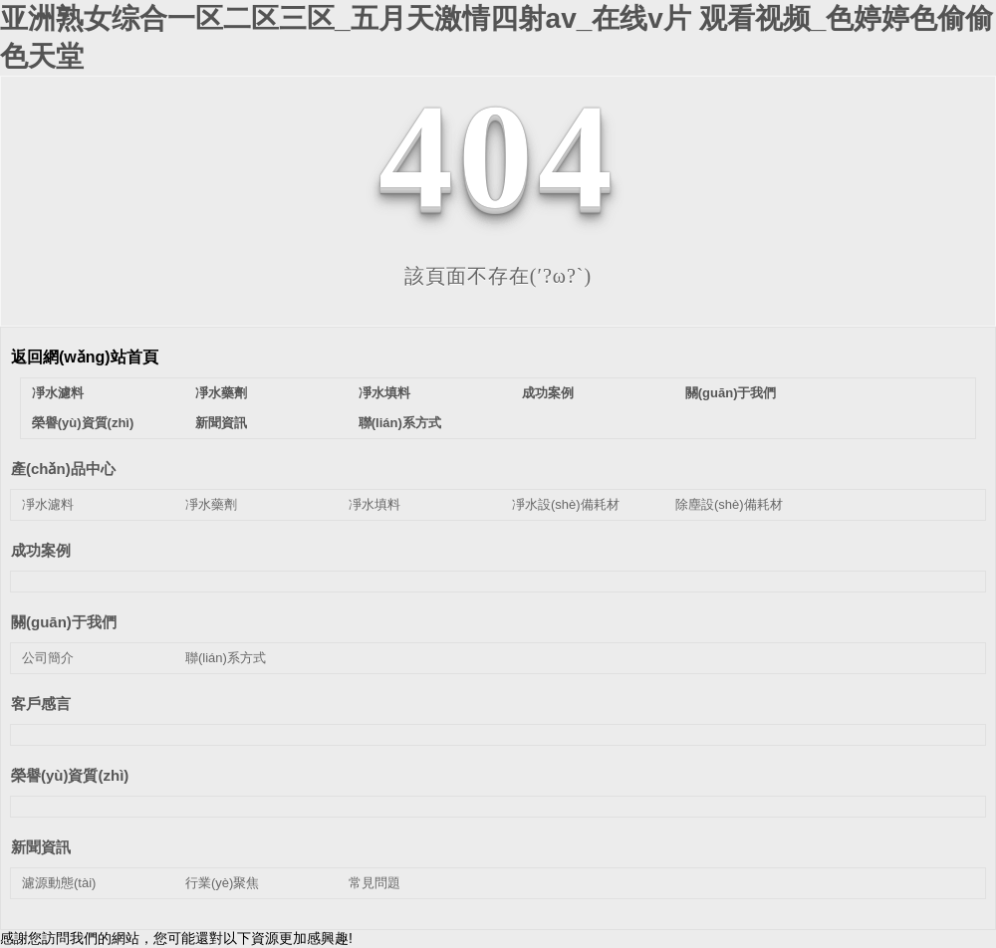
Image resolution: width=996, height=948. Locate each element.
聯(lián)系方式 (400, 422)
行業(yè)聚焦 (222, 882)
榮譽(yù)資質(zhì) (83, 422)
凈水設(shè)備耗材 (566, 504)
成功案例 (548, 392)
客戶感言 (41, 703)
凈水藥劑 (221, 392)
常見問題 (374, 882)
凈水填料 (384, 392)
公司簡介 (48, 657)
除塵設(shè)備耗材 (729, 504)
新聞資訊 (221, 422)
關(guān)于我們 (731, 392)
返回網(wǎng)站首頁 (84, 357)
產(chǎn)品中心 (63, 468)
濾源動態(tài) (59, 882)
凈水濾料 (58, 392)
